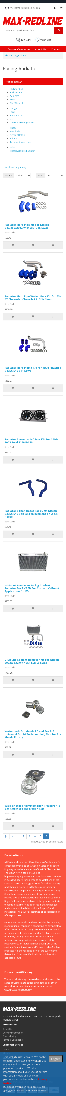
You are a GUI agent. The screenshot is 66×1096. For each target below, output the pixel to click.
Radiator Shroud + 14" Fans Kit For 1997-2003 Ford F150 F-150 (31, 440)
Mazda (13, 127)
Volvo (12, 147)
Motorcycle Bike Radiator (22, 150)
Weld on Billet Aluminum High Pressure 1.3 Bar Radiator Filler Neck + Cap (32, 807)
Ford (12, 111)
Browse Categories (19, 49)
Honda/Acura (16, 115)
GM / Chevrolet (17, 103)
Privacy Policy (9, 1036)
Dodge (13, 108)
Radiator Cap (16, 88)
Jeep (12, 119)
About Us (40, 49)
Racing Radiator (19, 55)
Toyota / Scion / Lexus (20, 142)
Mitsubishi (15, 131)
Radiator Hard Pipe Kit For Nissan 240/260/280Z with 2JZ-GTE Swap (27, 226)
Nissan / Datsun (17, 134)
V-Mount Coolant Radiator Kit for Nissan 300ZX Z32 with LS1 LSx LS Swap (32, 661)
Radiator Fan (16, 92)
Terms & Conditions (13, 1039)
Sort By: (8, 175)
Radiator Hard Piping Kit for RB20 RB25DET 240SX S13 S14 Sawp (33, 369)
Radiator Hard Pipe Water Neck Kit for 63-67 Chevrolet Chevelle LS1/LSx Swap (33, 297)
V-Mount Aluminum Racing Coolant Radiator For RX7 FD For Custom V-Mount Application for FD (32, 588)
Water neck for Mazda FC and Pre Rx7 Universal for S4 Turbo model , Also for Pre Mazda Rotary (33, 734)
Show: (40, 175)
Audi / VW (14, 96)
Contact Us (8, 1049)
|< (6, 836)
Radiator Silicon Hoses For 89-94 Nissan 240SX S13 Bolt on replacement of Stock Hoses (31, 513)
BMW (12, 99)
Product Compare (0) (15, 167)
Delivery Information (13, 1032)
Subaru (13, 138)
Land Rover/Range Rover (22, 122)
